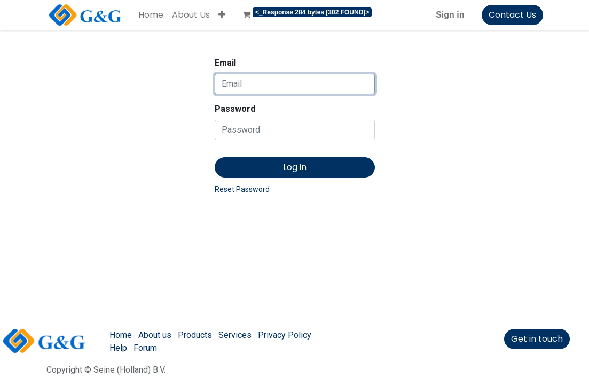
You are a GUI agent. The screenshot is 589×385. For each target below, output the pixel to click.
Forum (145, 348)
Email (225, 63)
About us (154, 335)
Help (118, 348)
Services (235, 335)
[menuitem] (151, 15)
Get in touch (537, 339)
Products (195, 335)
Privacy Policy (284, 335)
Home (120, 335)
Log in (295, 167)
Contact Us (512, 15)
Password (235, 109)
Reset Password (242, 189)
